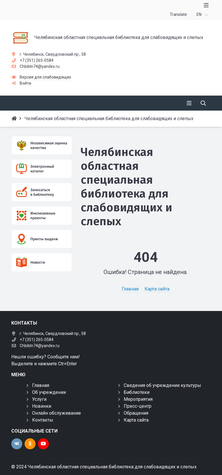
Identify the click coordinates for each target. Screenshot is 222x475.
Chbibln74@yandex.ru (40, 66)
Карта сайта (157, 289)
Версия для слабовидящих (45, 77)
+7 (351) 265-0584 (36, 60)
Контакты (42, 420)
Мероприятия (138, 399)
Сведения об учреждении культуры (162, 385)
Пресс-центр (137, 406)
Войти (25, 83)
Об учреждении (49, 392)
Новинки (41, 406)
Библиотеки (136, 392)
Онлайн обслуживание (56, 413)
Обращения (136, 413)
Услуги (39, 399)
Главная (130, 289)
